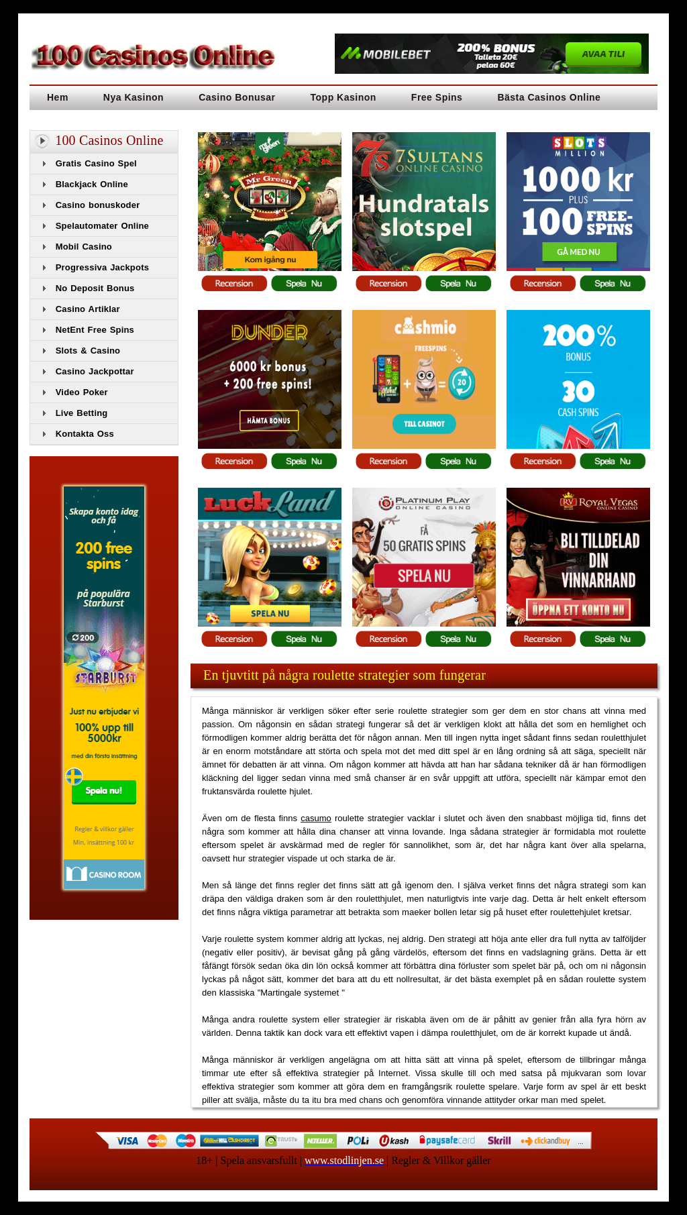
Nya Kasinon (133, 97)
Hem (57, 97)
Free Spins (437, 97)
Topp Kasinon (343, 97)
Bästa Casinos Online (548, 97)
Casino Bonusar (237, 97)
